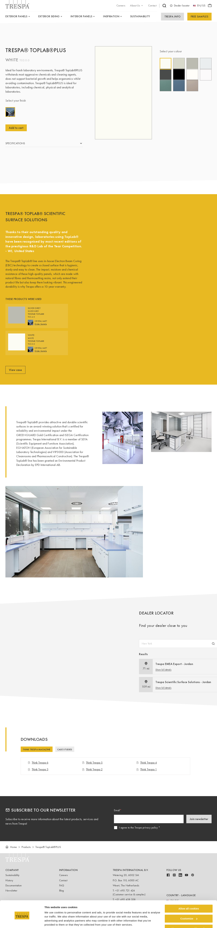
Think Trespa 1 (146, 769)
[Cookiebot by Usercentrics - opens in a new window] (22, 921)
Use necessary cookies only (189, 915)
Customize (188, 905)
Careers (63, 875)
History (9, 880)
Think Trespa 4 (146, 762)
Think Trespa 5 (92, 762)
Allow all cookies (189, 895)
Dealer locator (180, 5)
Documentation (13, 885)
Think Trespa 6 (38, 762)
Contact (63, 880)
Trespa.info (172, 16)
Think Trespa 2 (92, 769)
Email (117, 810)
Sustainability (12, 875)
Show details (52, 921)
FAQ (61, 885)
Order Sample (41, 329)
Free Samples (199, 16)
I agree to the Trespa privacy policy (138, 827)
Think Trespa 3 (38, 769)
